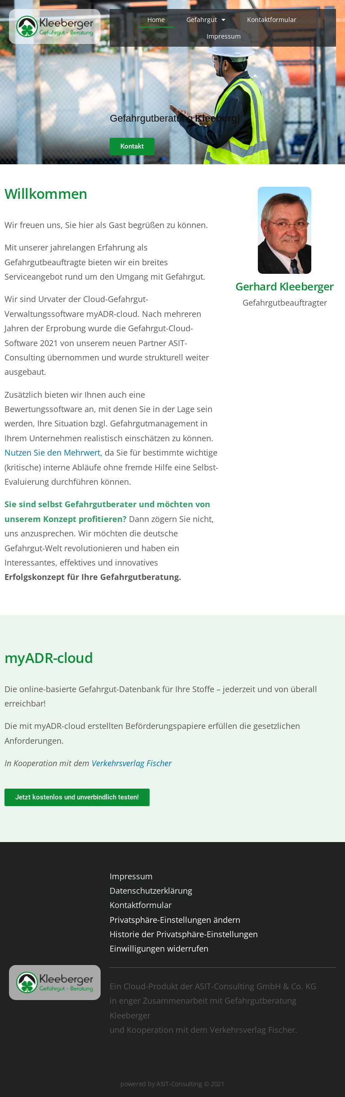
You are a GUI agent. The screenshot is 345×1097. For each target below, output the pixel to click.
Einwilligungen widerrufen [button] (159, 948)
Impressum (224, 36)
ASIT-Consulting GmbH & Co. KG (255, 986)
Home (156, 19)
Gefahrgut (206, 19)
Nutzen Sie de (30, 452)
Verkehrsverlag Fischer (132, 763)
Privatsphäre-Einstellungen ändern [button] (175, 919)
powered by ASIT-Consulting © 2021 (172, 1083)
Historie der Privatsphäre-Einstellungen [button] (184, 934)
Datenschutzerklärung (151, 890)
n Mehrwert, (79, 452)
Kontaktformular (271, 19)
